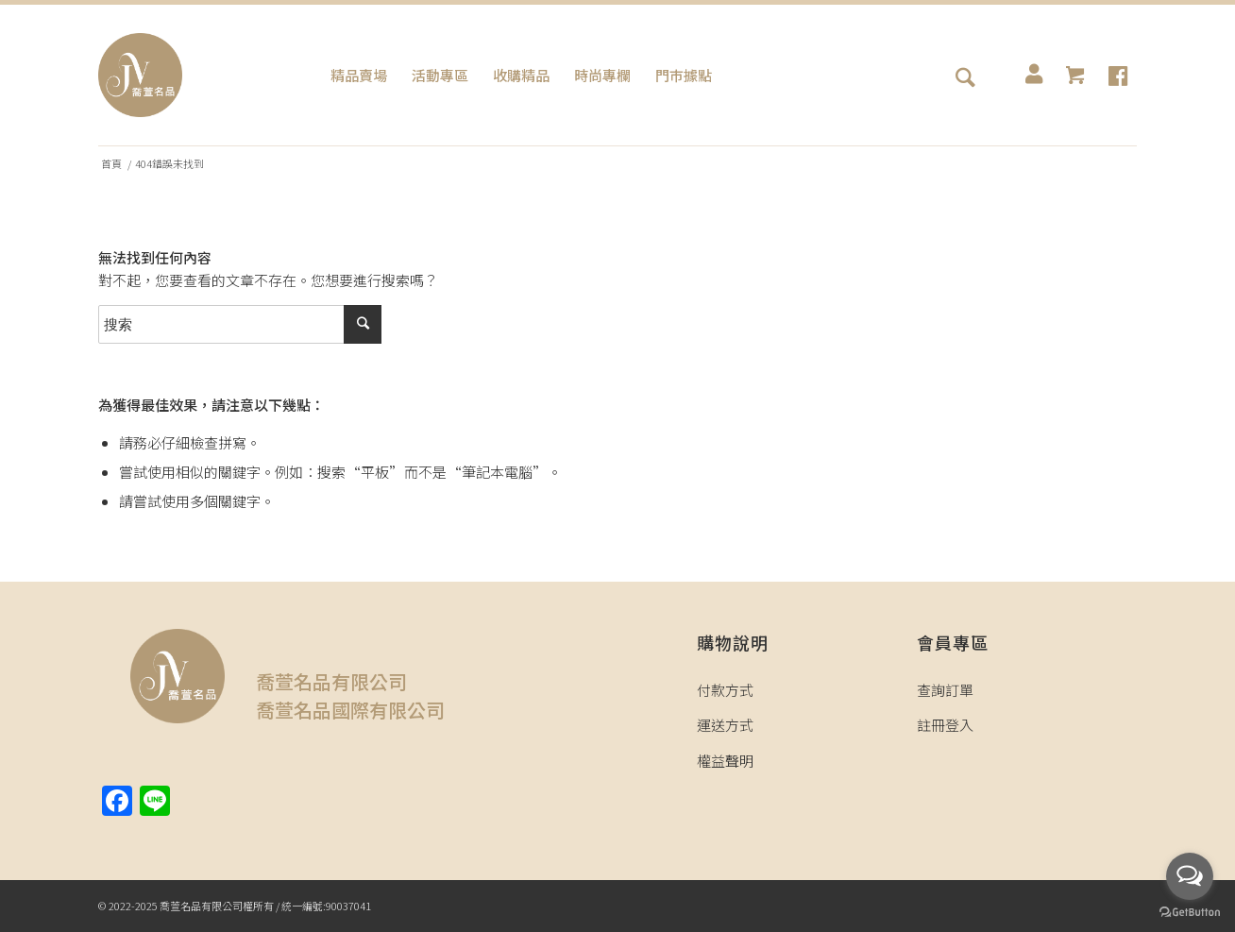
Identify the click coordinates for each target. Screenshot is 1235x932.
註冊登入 (945, 725)
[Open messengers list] (1189, 876)
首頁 (111, 164)
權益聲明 (725, 761)
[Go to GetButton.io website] (1189, 913)
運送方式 (725, 725)
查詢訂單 (945, 690)
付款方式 (725, 690)
